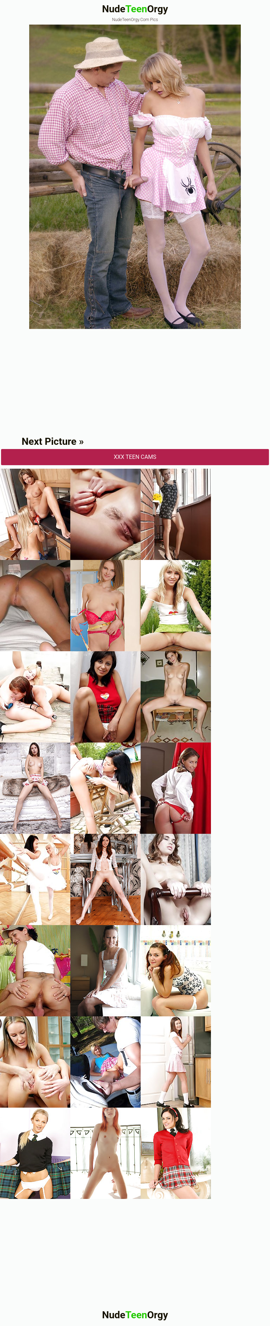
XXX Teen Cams (135, 457)
